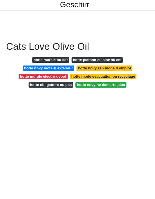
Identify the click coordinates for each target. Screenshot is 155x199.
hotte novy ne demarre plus (101, 85)
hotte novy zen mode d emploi (104, 68)
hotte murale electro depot (43, 76)
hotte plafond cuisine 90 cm (97, 60)
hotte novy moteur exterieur (48, 68)
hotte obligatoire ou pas (51, 85)
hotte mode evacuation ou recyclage (103, 76)
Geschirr (75, 4)
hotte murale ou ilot (51, 60)
